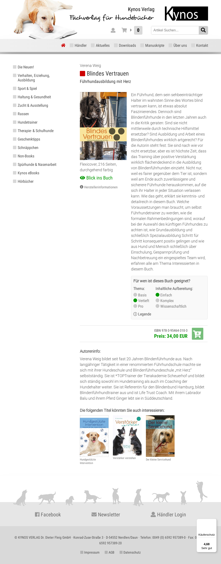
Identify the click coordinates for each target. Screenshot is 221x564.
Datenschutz (130, 552)
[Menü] (214, 521)
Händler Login (168, 514)
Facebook (48, 514)
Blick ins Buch (99, 178)
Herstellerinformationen (101, 187)
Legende (144, 314)
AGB (109, 552)
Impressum (89, 552)
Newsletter (106, 514)
